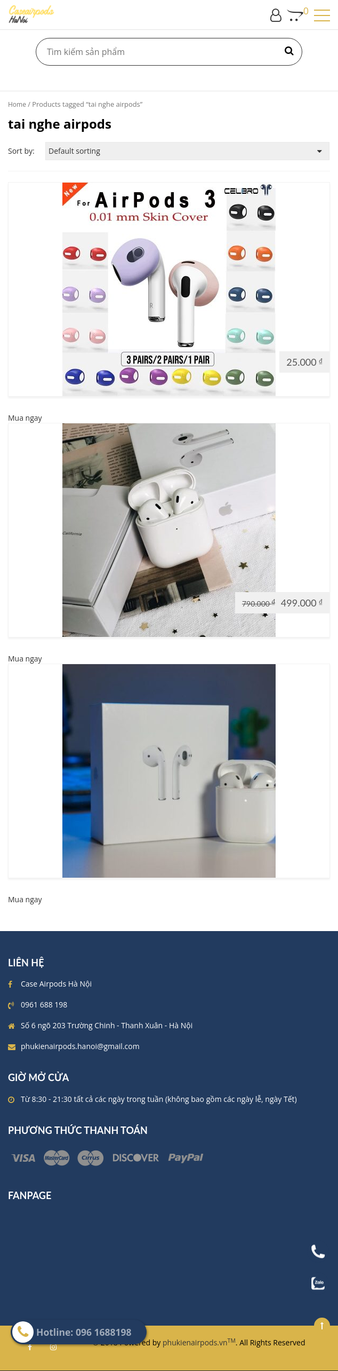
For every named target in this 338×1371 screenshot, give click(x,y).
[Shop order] (187, 151)
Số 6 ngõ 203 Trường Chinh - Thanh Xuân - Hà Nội (106, 1025)
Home (17, 104)
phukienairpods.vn (199, 1342)
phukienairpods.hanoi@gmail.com (80, 1046)
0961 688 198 (44, 1004)
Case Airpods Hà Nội (56, 984)
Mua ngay (25, 418)
